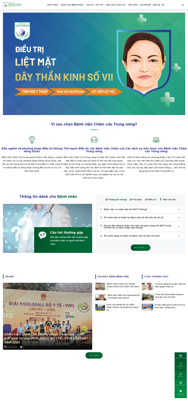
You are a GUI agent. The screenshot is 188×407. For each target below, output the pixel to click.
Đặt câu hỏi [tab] (167, 199)
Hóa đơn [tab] (136, 199)
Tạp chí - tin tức (94, 5)
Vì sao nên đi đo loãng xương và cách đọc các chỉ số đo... (169, 296)
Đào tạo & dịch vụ (115, 5)
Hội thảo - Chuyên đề (139, 5)
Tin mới (9, 277)
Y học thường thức (156, 277)
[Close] (182, 5)
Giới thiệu (52, 5)
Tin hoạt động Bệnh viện (113, 277)
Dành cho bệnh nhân (72, 5)
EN (163, 5)
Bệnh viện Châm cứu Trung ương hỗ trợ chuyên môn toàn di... (123, 296)
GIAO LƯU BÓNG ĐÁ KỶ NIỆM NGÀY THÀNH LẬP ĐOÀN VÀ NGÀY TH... (122, 307)
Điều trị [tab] (150, 199)
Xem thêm (94, 355)
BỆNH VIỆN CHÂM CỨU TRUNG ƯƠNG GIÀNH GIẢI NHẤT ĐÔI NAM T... (122, 286)
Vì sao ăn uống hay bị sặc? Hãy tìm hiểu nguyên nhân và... (170, 285)
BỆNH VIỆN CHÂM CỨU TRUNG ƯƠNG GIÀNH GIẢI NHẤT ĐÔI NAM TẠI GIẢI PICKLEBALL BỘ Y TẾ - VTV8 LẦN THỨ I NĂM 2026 (46, 338)
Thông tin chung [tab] (116, 199)
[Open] (181, 356)
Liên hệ (156, 5)
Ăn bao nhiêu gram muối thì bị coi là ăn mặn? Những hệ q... (169, 306)
